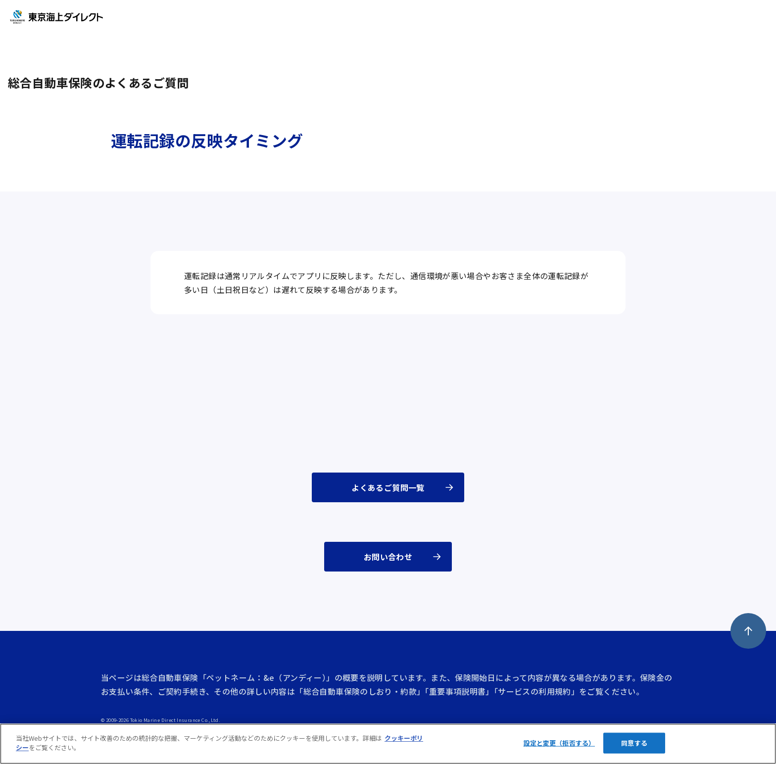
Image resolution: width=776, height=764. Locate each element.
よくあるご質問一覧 (387, 487)
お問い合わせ (388, 557)
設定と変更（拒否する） (559, 743)
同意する (634, 743)
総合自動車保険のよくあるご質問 (98, 82)
